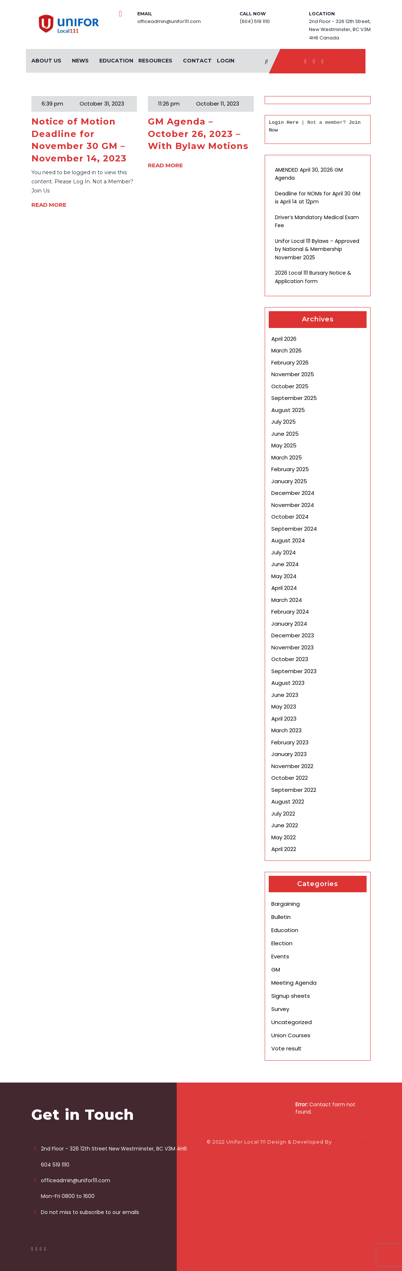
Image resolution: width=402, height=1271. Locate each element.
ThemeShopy (351, 1141)
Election (281, 943)
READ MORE (48, 204)
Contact (197, 60)
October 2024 (290, 516)
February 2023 (290, 742)
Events (280, 956)
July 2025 (283, 421)
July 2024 (283, 552)
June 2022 (284, 825)
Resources (155, 60)
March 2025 (286, 457)
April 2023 (283, 718)
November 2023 (292, 647)
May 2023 (283, 706)
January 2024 (289, 623)
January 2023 (289, 754)
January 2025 (289, 481)
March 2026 (286, 350)
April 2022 (283, 849)
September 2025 (294, 398)
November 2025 (292, 374)
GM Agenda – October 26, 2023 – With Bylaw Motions (198, 133)
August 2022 (287, 801)
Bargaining (285, 904)
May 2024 (283, 576)
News (80, 60)
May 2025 (283, 445)
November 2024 (292, 505)
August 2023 (288, 683)
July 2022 (283, 813)
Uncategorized (291, 1022)
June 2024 (285, 564)
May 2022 (283, 837)
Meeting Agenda (294, 982)
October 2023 (289, 659)
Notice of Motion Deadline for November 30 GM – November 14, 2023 (79, 140)
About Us (46, 60)
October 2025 (290, 386)
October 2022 (289, 778)
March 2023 (286, 730)
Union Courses (290, 1035)
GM (275, 969)
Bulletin (281, 917)
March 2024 (286, 600)
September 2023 (294, 671)
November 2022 (292, 766)
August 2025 (288, 410)
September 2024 (294, 529)
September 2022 (293, 790)
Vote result (286, 1048)
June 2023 (284, 695)
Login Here (283, 122)
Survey (280, 1009)
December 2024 (292, 493)
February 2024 (290, 611)
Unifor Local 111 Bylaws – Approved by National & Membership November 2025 (317, 249)
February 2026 (290, 362)
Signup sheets (290, 996)
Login (225, 60)
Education (116, 60)
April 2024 (284, 588)
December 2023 (292, 635)
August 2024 (288, 540)
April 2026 (283, 339)
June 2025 (285, 434)
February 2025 (290, 469)
